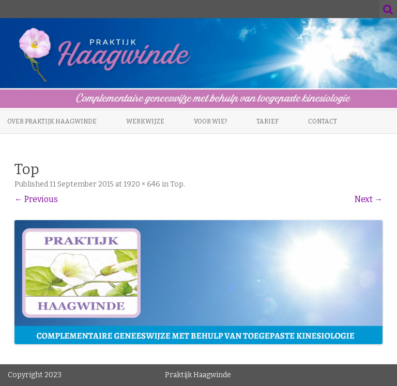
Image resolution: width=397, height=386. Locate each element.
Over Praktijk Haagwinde (52, 121)
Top (177, 184)
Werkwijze (145, 121)
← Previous (36, 199)
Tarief (267, 121)
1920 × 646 (142, 184)
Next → (369, 199)
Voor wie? (210, 121)
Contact (322, 121)
